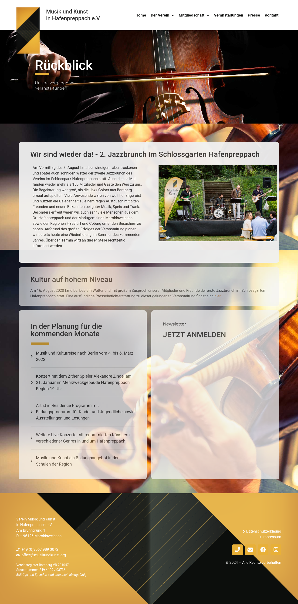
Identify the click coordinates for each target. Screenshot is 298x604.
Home (140, 15)
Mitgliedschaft (194, 15)
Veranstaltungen (228, 15)
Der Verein (162, 15)
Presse (254, 15)
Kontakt (271, 15)
